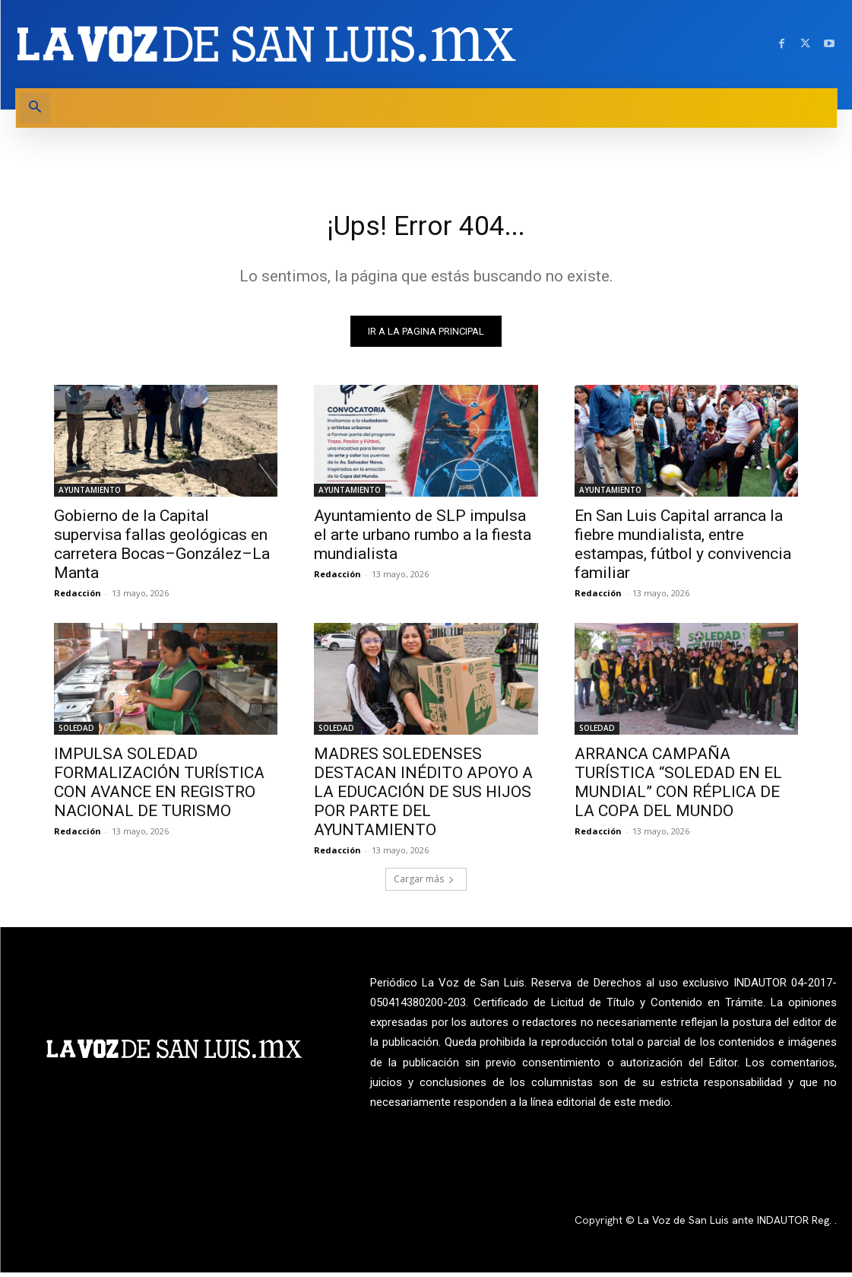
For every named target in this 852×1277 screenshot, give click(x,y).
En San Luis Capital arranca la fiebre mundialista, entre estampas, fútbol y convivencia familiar (683, 548)
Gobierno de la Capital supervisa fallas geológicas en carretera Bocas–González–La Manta (162, 548)
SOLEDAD (76, 733)
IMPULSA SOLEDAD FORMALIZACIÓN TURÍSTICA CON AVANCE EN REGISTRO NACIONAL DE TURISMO (159, 787)
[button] (35, 108)
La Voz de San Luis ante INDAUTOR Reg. (736, 1224)
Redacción (77, 597)
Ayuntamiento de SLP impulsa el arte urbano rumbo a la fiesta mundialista (422, 539)
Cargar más (424, 884)
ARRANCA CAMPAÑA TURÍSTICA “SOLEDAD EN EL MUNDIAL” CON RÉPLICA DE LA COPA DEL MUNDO (678, 787)
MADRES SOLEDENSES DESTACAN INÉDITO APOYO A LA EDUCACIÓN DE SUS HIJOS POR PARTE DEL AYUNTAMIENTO (423, 797)
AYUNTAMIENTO (90, 494)
